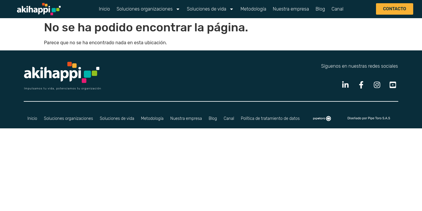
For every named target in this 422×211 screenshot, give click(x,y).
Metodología (253, 9)
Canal (337, 9)
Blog (320, 9)
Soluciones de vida (210, 9)
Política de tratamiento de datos (270, 118)
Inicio (104, 9)
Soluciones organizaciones (149, 9)
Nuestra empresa (291, 9)
